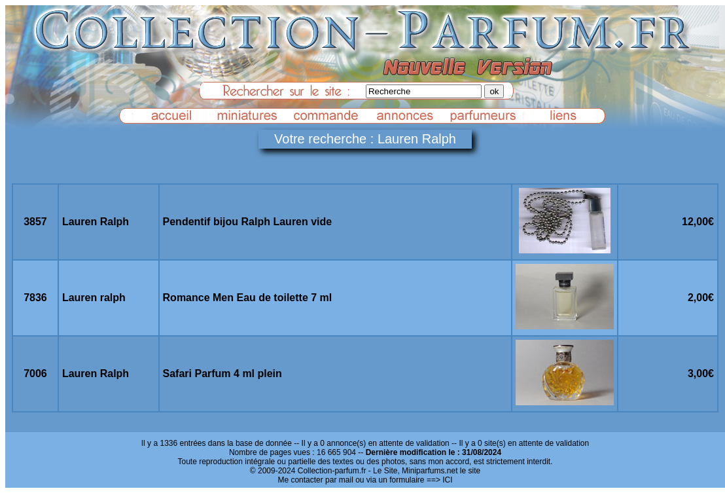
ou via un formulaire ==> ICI (403, 479)
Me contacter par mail (315, 479)
